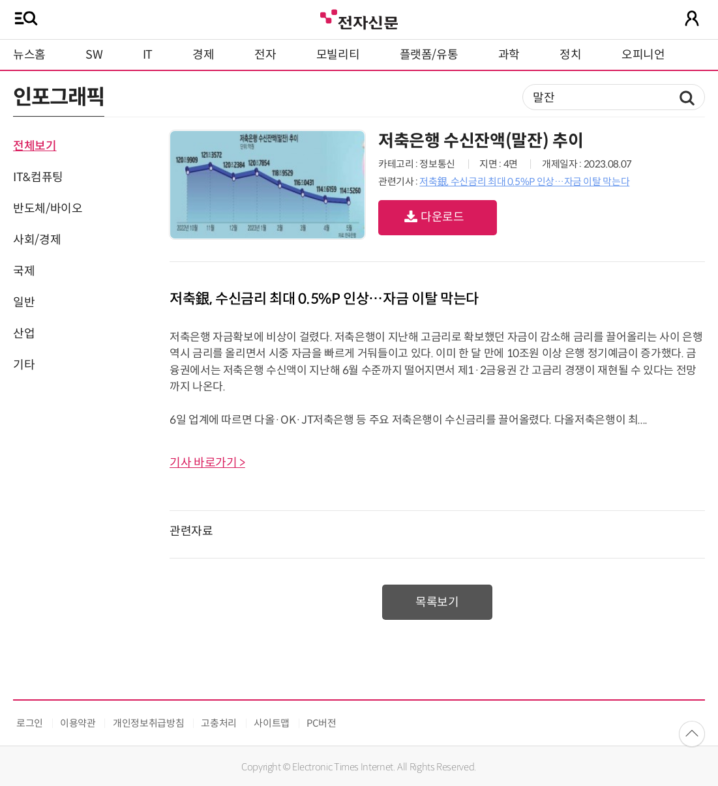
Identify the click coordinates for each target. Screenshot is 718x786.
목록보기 (437, 602)
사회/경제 (37, 240)
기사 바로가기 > (207, 463)
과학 (509, 55)
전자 (265, 55)
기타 (24, 365)
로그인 (29, 723)
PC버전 (322, 723)
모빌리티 (338, 55)
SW (93, 55)
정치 (570, 55)
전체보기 (35, 146)
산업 (24, 334)
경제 (203, 55)
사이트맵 (272, 723)
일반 (24, 302)
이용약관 (78, 723)
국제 (24, 271)
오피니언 (643, 55)
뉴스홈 (29, 55)
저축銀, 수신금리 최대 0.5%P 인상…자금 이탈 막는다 (524, 181)
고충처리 (219, 723)
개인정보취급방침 (148, 723)
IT (148, 55)
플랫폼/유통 (429, 55)
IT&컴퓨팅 (38, 177)
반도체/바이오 (47, 208)
